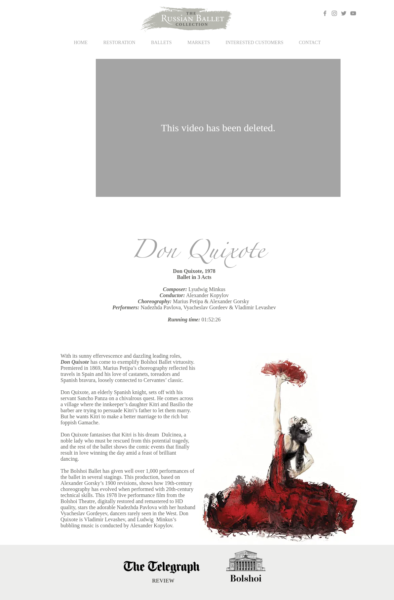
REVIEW (163, 581)
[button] (161, 42)
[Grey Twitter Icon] (343, 13)
